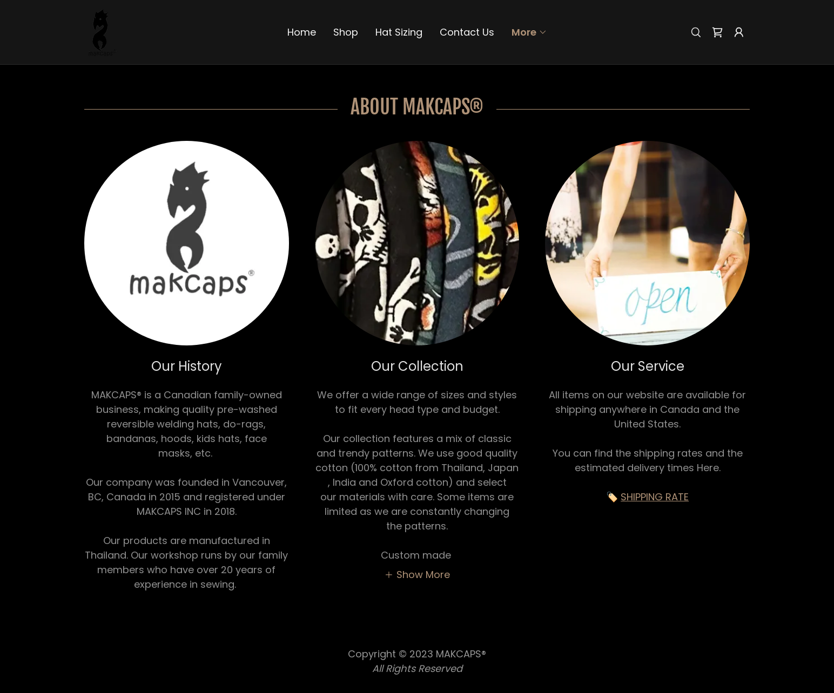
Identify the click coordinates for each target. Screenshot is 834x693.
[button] (529, 32)
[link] (101, 31)
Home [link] (301, 32)
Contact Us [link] (467, 32)
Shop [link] (345, 32)
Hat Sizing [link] (398, 32)
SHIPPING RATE (655, 497)
